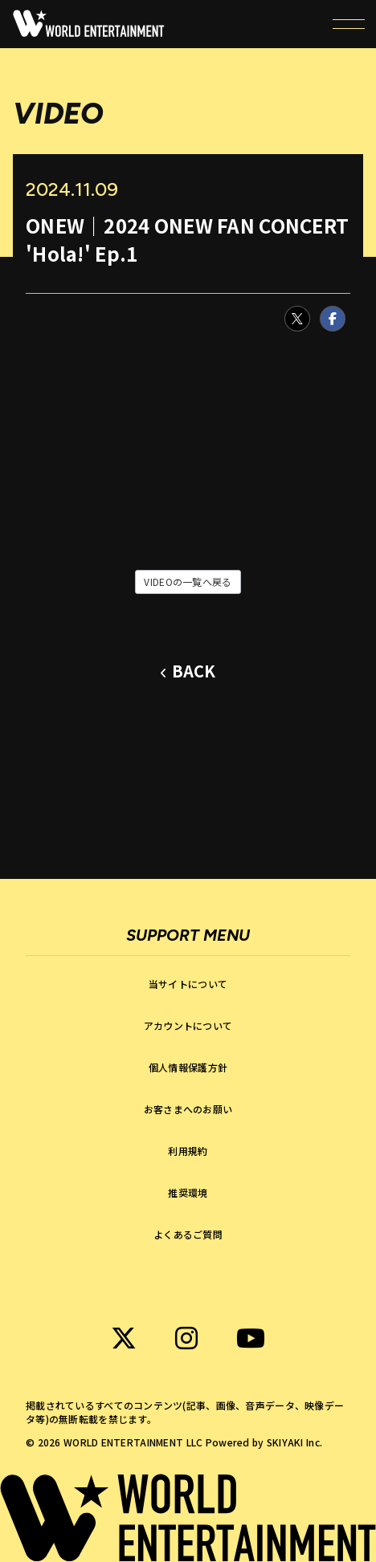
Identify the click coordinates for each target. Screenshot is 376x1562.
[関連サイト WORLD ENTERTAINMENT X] (124, 1338)
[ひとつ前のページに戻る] (187, 671)
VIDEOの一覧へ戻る (187, 581)
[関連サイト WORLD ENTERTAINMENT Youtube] (250, 1338)
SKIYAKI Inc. (294, 1442)
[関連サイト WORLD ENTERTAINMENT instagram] (186, 1338)
